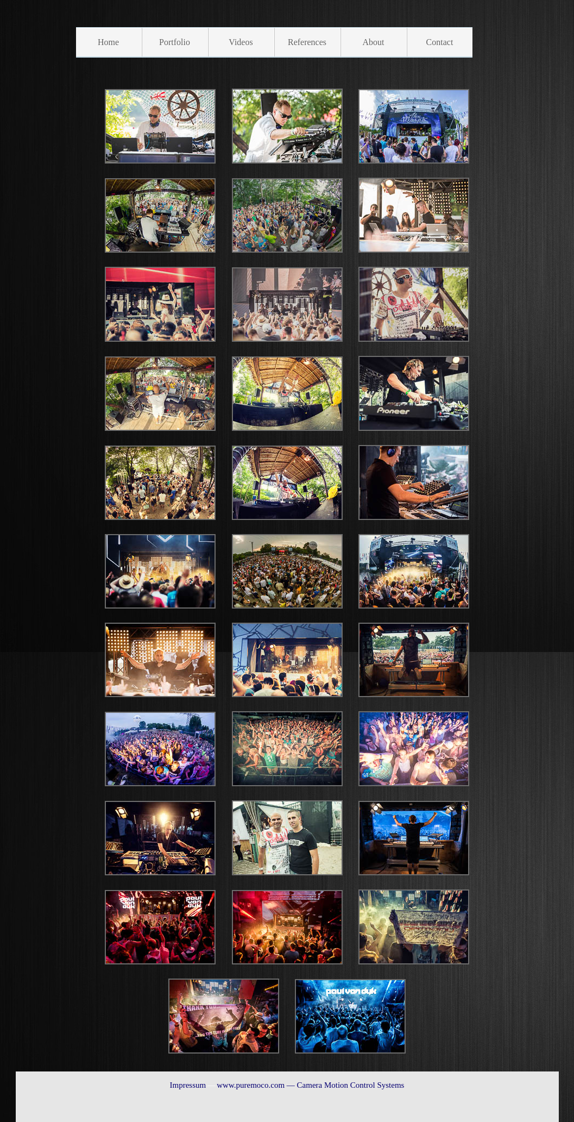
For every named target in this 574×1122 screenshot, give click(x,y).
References (307, 42)
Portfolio (174, 42)
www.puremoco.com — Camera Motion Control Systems (310, 1085)
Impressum (188, 1085)
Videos (241, 42)
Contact (439, 42)
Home (108, 42)
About (373, 42)
